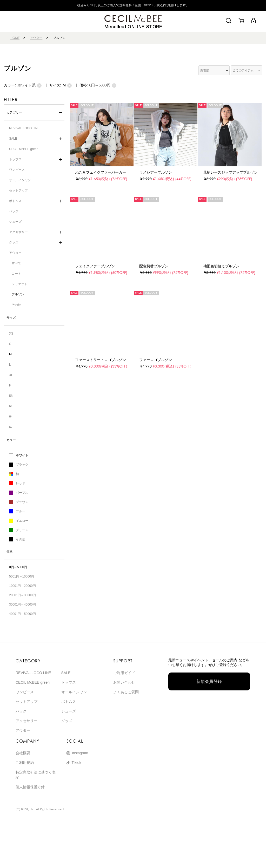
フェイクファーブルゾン (95, 266)
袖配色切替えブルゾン (221, 266)
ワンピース (17, 170)
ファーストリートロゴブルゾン (100, 360)
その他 (16, 305)
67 (10, 427)
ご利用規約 (25, 762)
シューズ (15, 221)
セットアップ (18, 190)
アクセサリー (18, 232)
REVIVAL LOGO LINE (24, 128)
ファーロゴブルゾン (155, 360)
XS (11, 333)
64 (10, 416)
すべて (16, 263)
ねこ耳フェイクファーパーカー (100, 172)
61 (10, 406)
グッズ (13, 242)
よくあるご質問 (126, 692)
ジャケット (19, 284)
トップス (15, 159)
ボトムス (15, 201)
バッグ (13, 211)
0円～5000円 (102, 85)
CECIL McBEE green (23, 149)
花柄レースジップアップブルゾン (230, 172)
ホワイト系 (29, 85)
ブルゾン (18, 294)
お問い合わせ (124, 682)
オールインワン (20, 180)
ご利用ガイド (124, 673)
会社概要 (23, 753)
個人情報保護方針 (30, 787)
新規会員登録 (209, 681)
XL (11, 375)
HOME (14, 38)
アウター (36, 38)
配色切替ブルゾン (153, 266)
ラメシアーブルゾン (155, 172)
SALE (13, 138)
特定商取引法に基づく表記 (36, 774)
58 (10, 396)
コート (16, 273)
